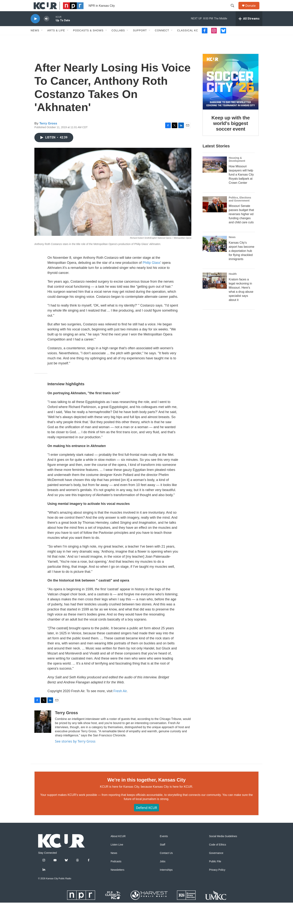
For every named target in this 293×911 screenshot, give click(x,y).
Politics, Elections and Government (240, 207)
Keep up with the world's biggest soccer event (231, 131)
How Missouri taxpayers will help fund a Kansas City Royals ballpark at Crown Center (241, 183)
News (35, 38)
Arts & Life (56, 38)
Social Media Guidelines (223, 844)
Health (233, 282)
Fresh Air (120, 699)
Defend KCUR (146, 816)
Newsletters (117, 878)
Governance (216, 861)
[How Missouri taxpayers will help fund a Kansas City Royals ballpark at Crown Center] (215, 173)
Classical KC (187, 38)
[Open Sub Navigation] (42, 38)
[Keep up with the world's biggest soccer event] (230, 90)
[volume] (46, 27)
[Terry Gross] (42, 730)
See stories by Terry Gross (75, 749)
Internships (166, 878)
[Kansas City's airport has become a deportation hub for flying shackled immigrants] (215, 252)
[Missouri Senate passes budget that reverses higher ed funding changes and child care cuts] (215, 213)
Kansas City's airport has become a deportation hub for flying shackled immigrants (241, 259)
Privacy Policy (217, 878)
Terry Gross (48, 132)
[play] (35, 27)
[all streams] (249, 27)
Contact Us (166, 861)
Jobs (162, 869)
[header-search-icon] (234, 10)
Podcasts (116, 869)
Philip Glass (151, 271)
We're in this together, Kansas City (146, 788)
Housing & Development (237, 168)
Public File (215, 869)
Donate (253, 10)
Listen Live (117, 853)
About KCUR (118, 844)
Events (164, 844)
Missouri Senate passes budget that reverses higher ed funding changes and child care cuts (241, 222)
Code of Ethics (217, 853)
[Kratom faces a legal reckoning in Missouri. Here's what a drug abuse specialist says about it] (215, 289)
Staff (162, 853)
